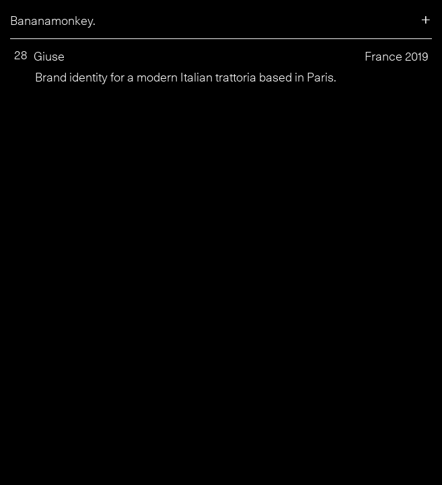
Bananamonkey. (53, 20)
